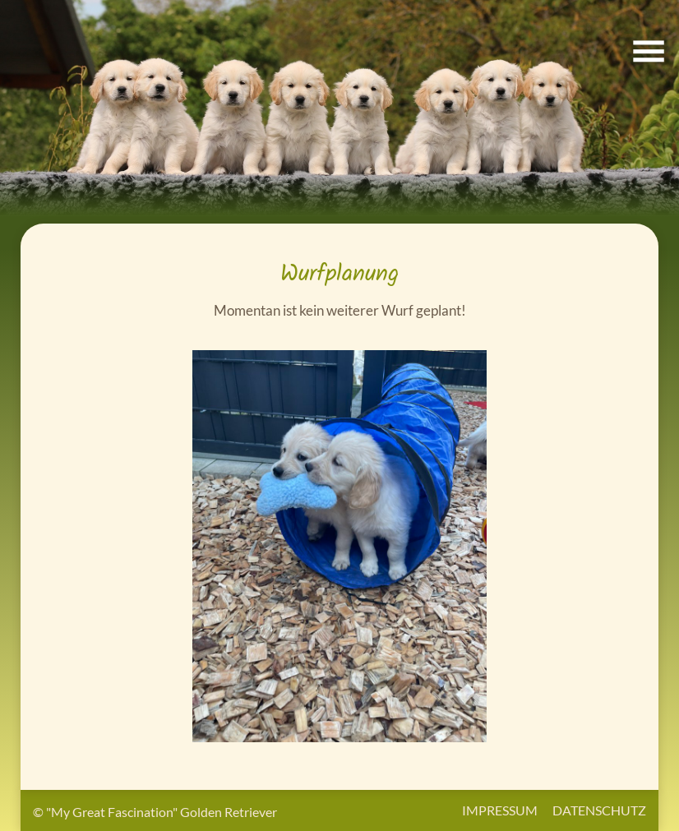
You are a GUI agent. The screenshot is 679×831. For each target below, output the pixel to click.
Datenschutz (599, 810)
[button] (339, 107)
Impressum (500, 810)
